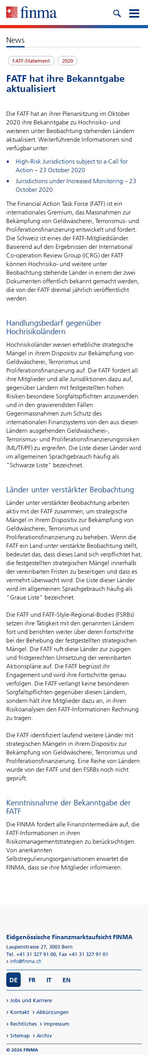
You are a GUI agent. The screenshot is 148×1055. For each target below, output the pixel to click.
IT (49, 980)
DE (13, 980)
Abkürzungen (52, 1012)
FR (32, 980)
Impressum (57, 1024)
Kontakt (19, 1012)
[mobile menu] (134, 12)
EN (66, 980)
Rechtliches (23, 1024)
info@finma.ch (25, 961)
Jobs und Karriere (31, 1000)
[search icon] (117, 12)
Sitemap (20, 1036)
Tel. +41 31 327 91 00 (31, 954)
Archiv (44, 1036)
